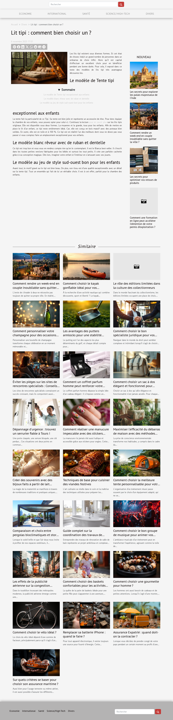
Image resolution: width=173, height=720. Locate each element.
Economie (25, 13)
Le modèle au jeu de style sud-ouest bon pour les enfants (66, 102)
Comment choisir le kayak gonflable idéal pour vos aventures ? (81, 287)
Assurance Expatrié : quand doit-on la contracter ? (135, 634)
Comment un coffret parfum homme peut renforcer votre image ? (83, 386)
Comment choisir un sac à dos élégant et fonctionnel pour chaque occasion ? (134, 386)
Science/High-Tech (118, 13)
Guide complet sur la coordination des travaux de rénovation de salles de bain (82, 535)
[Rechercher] (83, 4)
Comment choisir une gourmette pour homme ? (136, 583)
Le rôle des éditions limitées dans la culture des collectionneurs (136, 285)
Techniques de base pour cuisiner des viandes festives (86, 482)
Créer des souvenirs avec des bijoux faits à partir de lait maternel (32, 484)
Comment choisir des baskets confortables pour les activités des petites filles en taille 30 (84, 585)
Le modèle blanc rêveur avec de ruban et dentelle (66, 98)
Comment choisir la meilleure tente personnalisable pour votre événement (136, 484)
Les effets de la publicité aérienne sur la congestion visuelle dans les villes (31, 585)
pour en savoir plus (98, 122)
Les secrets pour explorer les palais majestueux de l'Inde (144, 95)
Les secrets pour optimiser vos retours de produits (143, 180)
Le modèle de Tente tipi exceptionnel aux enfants (66, 94)
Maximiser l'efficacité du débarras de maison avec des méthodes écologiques (136, 433)
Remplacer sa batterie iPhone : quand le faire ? (84, 634)
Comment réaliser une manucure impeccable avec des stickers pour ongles (86, 433)
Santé (86, 13)
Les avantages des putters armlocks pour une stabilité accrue (82, 335)
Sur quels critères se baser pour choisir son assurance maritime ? (35, 682)
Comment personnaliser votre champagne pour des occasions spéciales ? (34, 335)
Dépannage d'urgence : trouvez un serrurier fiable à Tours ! (34, 431)
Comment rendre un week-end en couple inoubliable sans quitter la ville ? (143, 137)
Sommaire (68, 89)
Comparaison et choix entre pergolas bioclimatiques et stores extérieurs (36, 535)
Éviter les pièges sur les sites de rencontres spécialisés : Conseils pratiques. (35, 386)
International (57, 13)
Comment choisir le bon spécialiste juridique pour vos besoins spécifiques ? (134, 335)
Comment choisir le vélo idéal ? (34, 632)
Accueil (14, 24)
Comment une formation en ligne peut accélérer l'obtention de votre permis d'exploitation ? (143, 222)
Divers (150, 13)
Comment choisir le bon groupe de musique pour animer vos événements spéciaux (135, 535)
